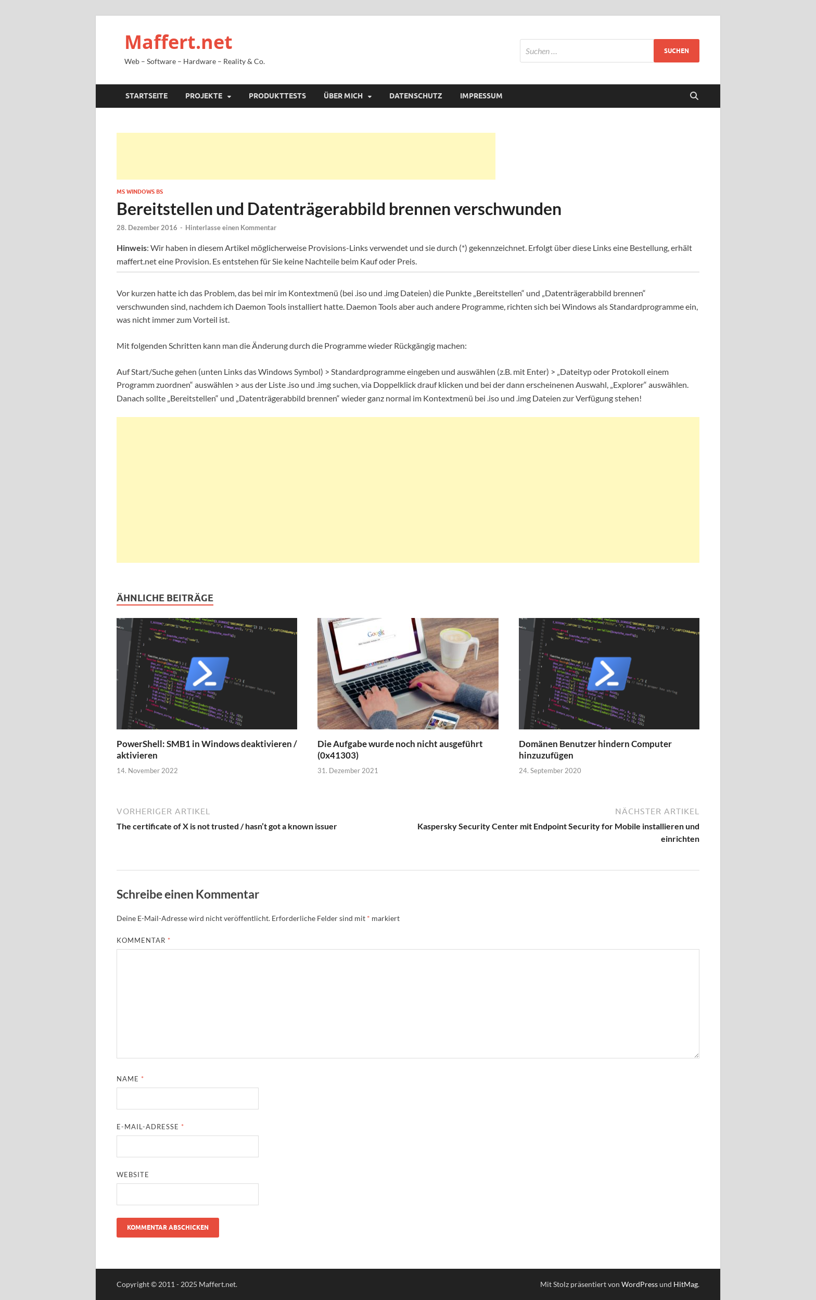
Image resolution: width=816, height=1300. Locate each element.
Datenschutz (415, 96)
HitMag (685, 1284)
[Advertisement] (306, 156)
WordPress (639, 1284)
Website (133, 1174)
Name (130, 1079)
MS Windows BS (140, 191)
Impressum (481, 96)
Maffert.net (178, 42)
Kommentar (144, 940)
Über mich (343, 96)
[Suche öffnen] (694, 96)
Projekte (203, 96)
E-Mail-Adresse (150, 1126)
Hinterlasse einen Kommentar (230, 227)
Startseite (146, 96)
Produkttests (277, 96)
